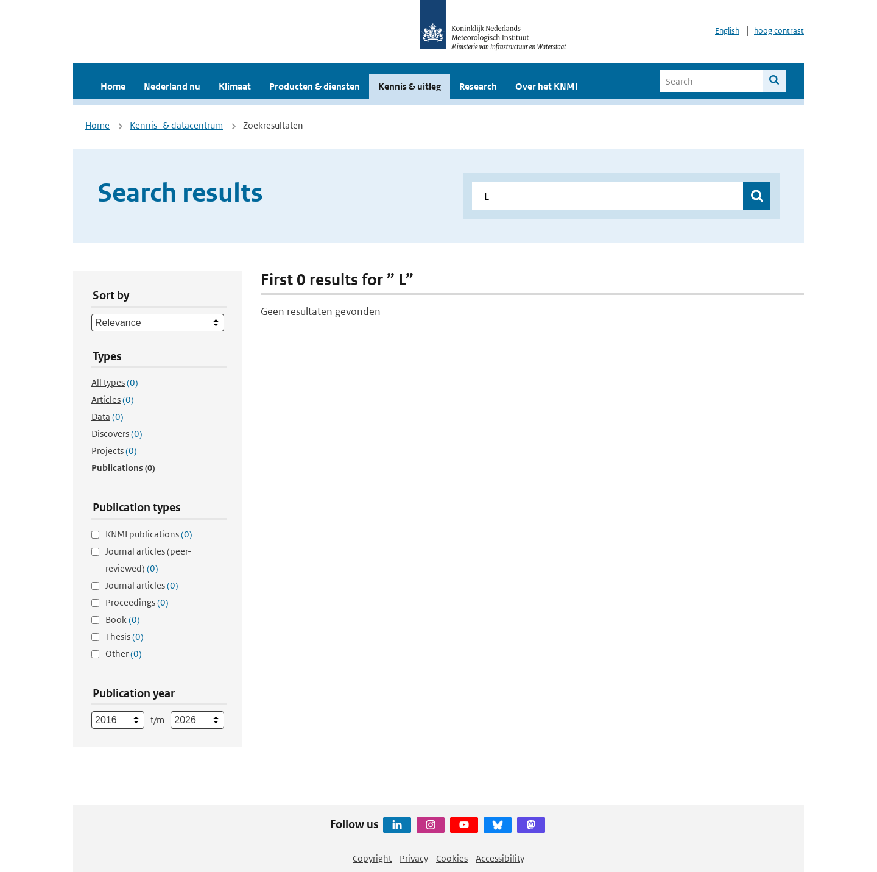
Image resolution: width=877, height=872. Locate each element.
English (727, 31)
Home (112, 86)
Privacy (414, 858)
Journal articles (141, 585)
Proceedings (137, 602)
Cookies (452, 858)
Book (122, 619)
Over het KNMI (546, 86)
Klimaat (235, 86)
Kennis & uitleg (409, 86)
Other (123, 653)
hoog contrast (779, 31)
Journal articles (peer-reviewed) (148, 559)
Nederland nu (172, 86)
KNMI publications (148, 534)
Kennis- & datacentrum (176, 125)
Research (478, 86)
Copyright (372, 858)
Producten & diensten (314, 86)
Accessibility (500, 858)
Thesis (124, 636)
